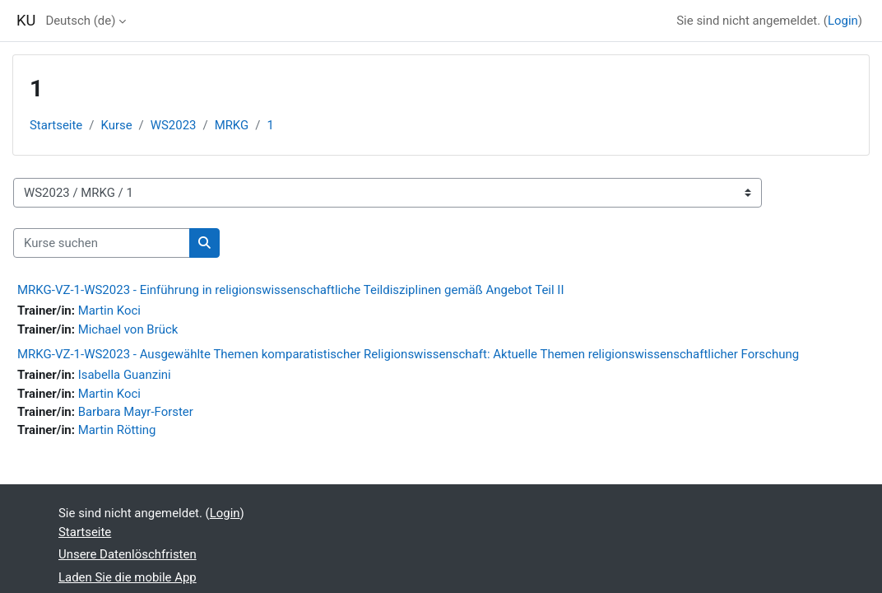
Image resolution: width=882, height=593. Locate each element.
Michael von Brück (128, 329)
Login (843, 20)
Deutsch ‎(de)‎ (80, 20)
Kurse (116, 125)
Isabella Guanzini (124, 374)
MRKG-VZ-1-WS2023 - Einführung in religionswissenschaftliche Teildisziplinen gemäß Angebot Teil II (290, 289)
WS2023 (174, 125)
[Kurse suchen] (101, 243)
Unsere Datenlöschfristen (127, 554)
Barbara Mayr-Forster (135, 411)
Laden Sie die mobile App (127, 577)
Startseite (56, 125)
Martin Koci (109, 310)
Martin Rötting (117, 430)
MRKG (232, 125)
